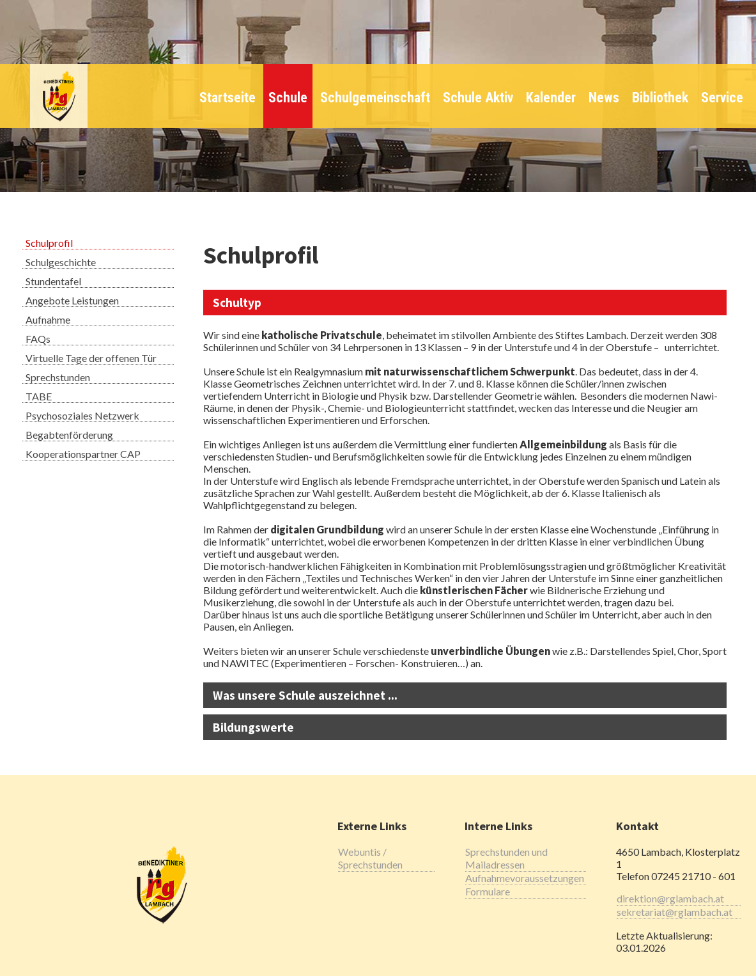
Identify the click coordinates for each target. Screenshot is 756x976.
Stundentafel (53, 281)
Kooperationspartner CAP (83, 454)
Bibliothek (660, 98)
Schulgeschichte (61, 262)
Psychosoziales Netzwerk (82, 415)
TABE (39, 396)
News (604, 98)
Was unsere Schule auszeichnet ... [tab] (305, 695)
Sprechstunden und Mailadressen (506, 858)
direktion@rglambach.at (670, 898)
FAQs (38, 339)
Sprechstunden (58, 377)
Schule (287, 98)
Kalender (551, 98)
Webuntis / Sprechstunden (370, 858)
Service (722, 98)
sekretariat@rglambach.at (674, 912)
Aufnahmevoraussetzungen (524, 878)
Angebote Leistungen (72, 300)
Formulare (487, 891)
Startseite (227, 98)
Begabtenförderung (69, 435)
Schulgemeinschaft (375, 98)
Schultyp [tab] (237, 302)
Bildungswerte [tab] (253, 727)
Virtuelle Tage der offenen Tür (91, 358)
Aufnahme (48, 319)
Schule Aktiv (478, 98)
